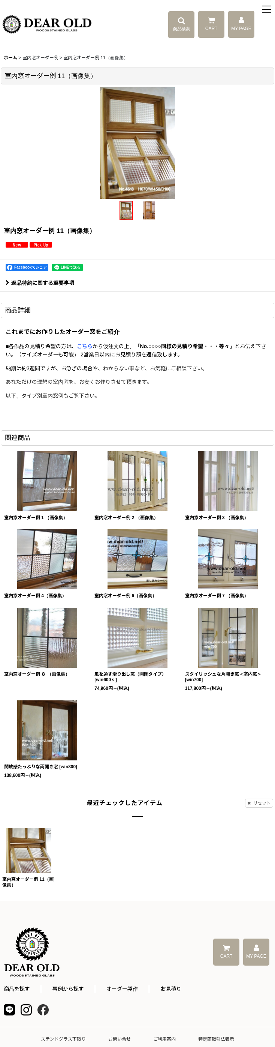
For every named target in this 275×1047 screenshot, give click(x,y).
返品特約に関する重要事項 (40, 283)
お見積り (170, 989)
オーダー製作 (122, 989)
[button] (266, 10)
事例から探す (68, 989)
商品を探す (17, 989)
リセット (259, 803)
